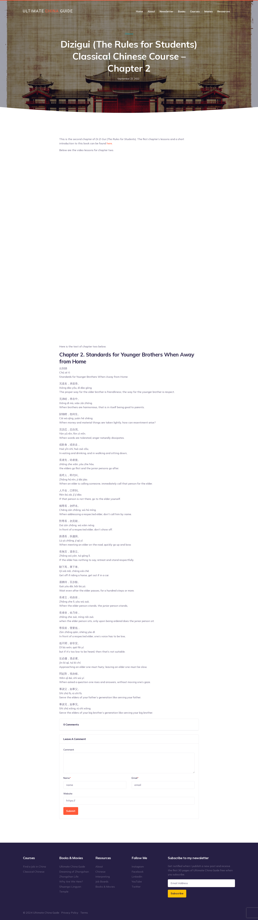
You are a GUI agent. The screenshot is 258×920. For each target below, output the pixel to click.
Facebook (137, 871)
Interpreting (102, 876)
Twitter (136, 886)
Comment (68, 749)
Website (67, 793)
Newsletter (166, 11)
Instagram (138, 866)
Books (181, 11)
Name (67, 777)
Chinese (129, 33)
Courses (195, 11)
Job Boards (101, 881)
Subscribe (177, 893)
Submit (70, 811)
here (109, 143)
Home (139, 11)
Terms (84, 912)
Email (135, 777)
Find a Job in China (34, 866)
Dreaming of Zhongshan (74, 871)
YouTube (137, 881)
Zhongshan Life (68, 876)
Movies (208, 11)
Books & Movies (105, 886)
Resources (223, 11)
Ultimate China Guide (72, 866)
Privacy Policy (69, 912)
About (151, 11)
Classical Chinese (33, 871)
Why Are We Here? (71, 881)
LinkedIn (137, 876)
